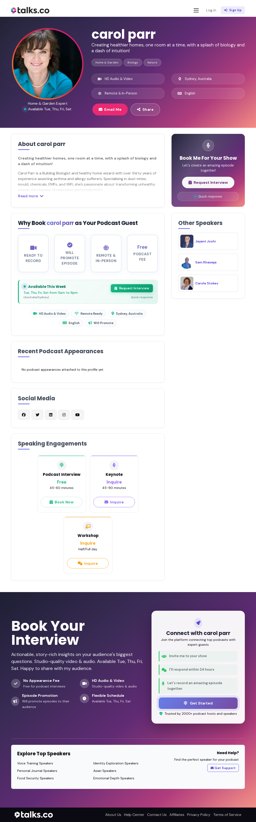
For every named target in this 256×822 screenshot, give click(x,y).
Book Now (62, 505)
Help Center (134, 814)
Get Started (198, 703)
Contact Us (157, 814)
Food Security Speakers (35, 778)
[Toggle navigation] (196, 10)
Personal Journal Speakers (37, 771)
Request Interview (132, 291)
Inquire (114, 505)
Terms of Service (227, 814)
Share (145, 109)
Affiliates (176, 814)
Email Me (110, 109)
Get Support (223, 768)
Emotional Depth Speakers (113, 778)
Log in (211, 10)
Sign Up (233, 10)
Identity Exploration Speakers (115, 763)
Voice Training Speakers (35, 763)
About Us (113, 814)
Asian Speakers (104, 771)
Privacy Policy (198, 814)
